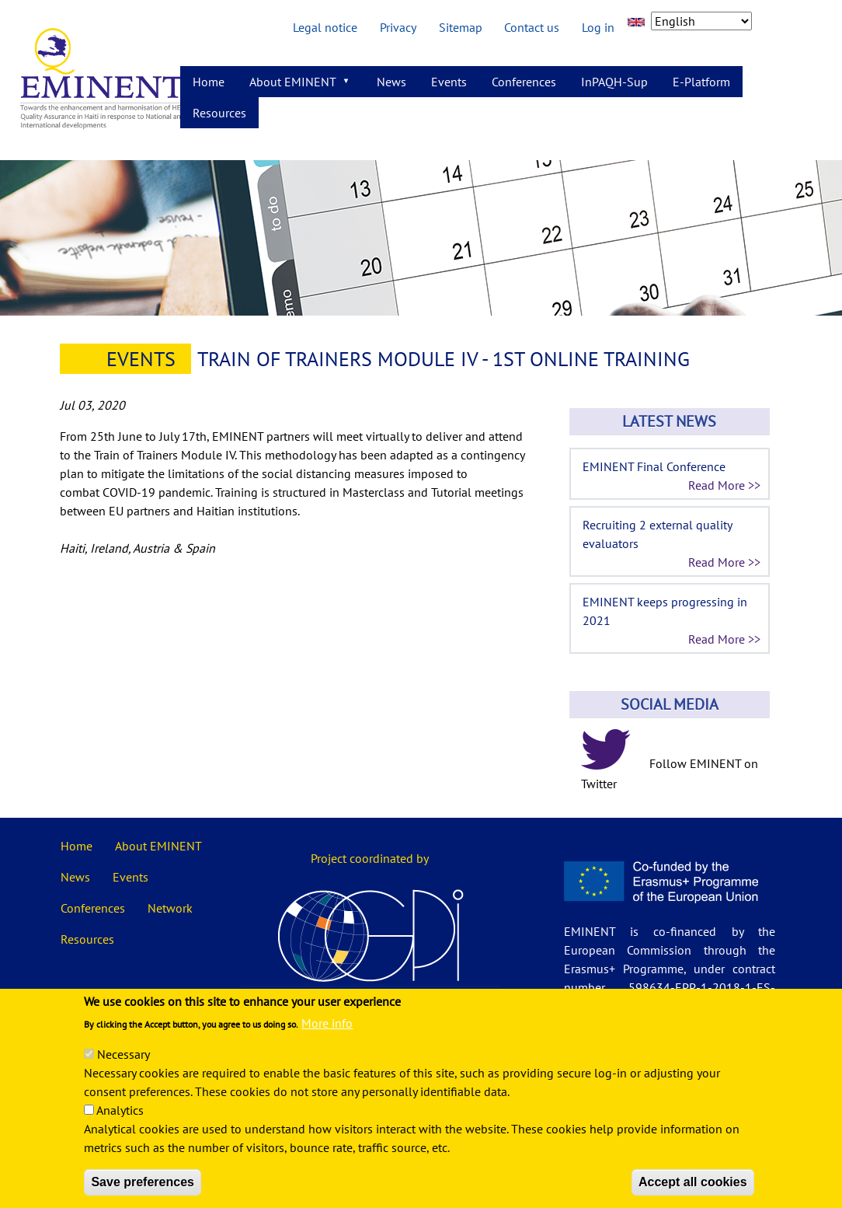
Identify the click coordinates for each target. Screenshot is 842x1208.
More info (327, 1041)
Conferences (93, 908)
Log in (598, 27)
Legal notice (325, 27)
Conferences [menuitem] (524, 81)
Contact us (531, 27)
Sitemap (460, 27)
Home (76, 846)
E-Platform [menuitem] (701, 81)
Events (141, 359)
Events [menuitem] (449, 81)
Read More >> (724, 485)
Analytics (120, 1128)
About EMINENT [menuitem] (295, 85)
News (75, 877)
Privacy (398, 27)
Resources (87, 939)
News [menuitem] (391, 81)
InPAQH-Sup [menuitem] (614, 81)
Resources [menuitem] (219, 112)
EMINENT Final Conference (654, 466)
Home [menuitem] (208, 81)
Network (170, 908)
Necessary (123, 1072)
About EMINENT (158, 846)
